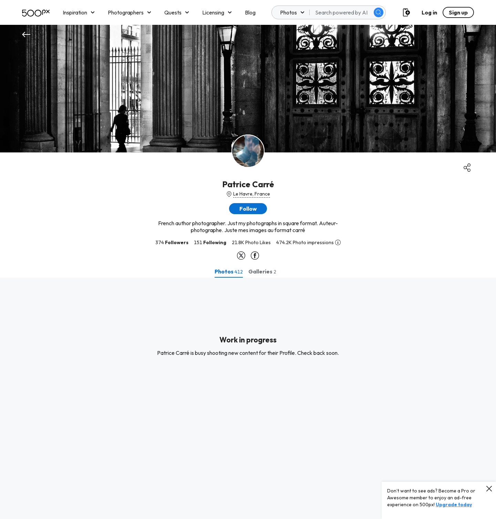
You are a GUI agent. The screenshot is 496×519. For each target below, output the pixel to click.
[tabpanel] (248, 398)
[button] (248, 208)
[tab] (229, 271)
